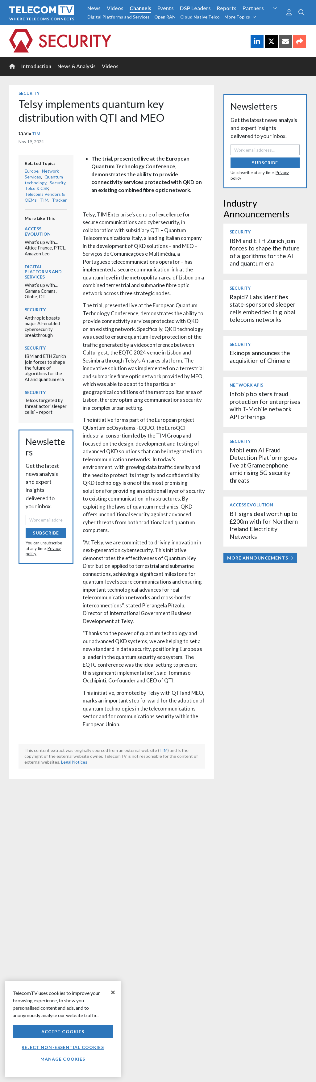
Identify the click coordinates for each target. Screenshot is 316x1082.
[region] (63, 1029)
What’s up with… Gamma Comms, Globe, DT (41, 290)
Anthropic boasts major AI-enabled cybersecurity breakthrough (42, 326)
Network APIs (246, 385)
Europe (32, 171)
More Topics (240, 16)
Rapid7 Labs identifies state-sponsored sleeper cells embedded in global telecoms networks (263, 308)
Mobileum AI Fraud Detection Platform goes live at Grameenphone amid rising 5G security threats (263, 465)
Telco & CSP (36, 188)
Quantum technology (44, 179)
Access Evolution (38, 231)
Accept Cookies (63, 1031)
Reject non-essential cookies (63, 1047)
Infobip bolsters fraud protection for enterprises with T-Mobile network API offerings (265, 405)
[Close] (113, 992)
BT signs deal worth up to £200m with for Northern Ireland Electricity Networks (264, 525)
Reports (226, 8)
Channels (140, 8)
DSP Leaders (195, 8)
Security (29, 93)
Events (165, 8)
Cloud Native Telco (200, 16)
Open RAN (165, 16)
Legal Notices (74, 762)
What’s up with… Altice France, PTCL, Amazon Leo (45, 247)
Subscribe (46, 532)
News (94, 8)
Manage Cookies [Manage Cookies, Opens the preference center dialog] (62, 1059)
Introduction (36, 66)
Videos (115, 8)
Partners (253, 8)
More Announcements (260, 557)
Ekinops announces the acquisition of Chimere (260, 356)
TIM (36, 133)
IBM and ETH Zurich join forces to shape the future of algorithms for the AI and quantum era (45, 367)
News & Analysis (76, 66)
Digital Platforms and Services (118, 16)
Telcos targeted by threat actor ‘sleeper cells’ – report (46, 405)
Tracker (59, 200)
